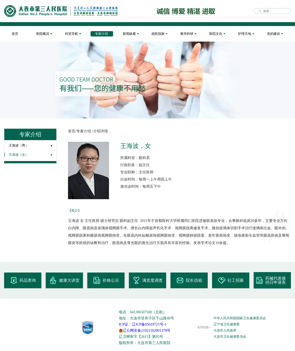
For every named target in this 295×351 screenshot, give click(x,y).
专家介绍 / (84, 131)
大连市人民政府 (224, 330)
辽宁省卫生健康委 (226, 324)
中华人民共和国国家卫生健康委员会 (239, 318)
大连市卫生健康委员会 (229, 336)
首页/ (72, 131)
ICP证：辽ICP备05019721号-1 (143, 324)
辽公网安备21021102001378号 (144, 330)
